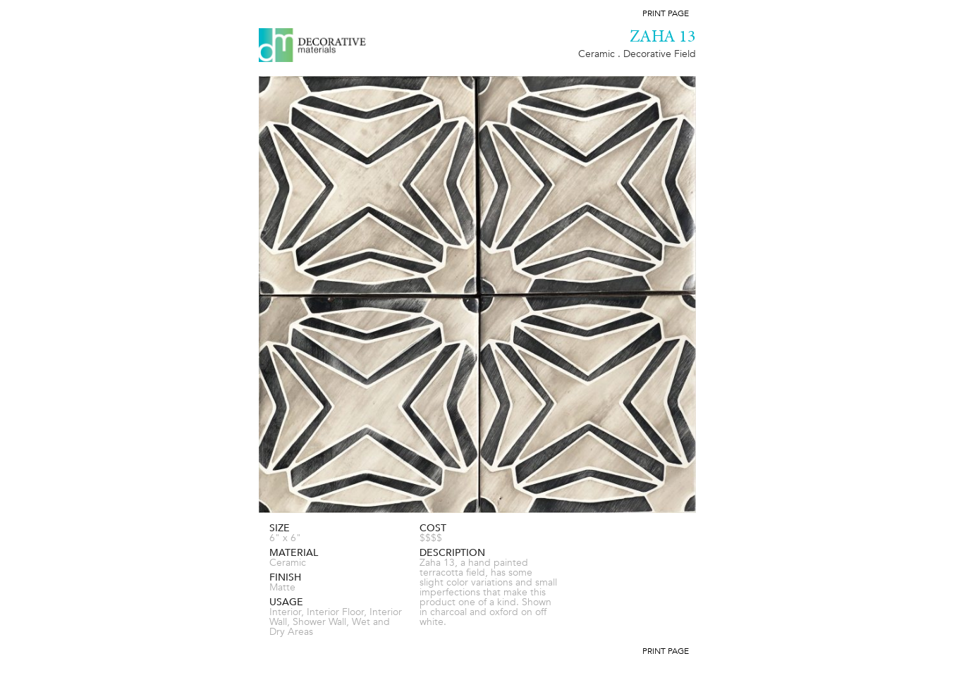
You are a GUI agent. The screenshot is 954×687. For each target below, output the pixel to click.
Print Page (665, 13)
